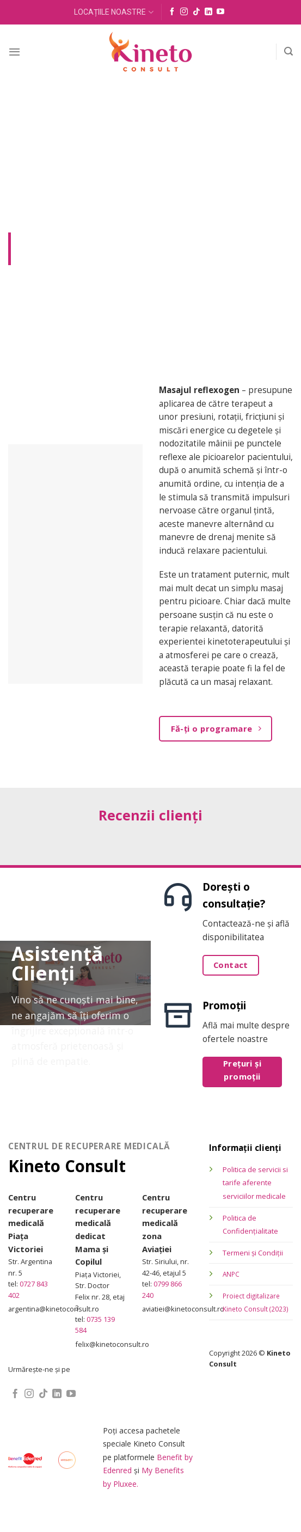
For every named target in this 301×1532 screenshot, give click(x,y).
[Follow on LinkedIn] (208, 12)
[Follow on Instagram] (184, 12)
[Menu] (14, 52)
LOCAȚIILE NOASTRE (113, 12)
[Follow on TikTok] (196, 12)
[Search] (288, 51)
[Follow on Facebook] (172, 12)
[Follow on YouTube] (220, 12)
